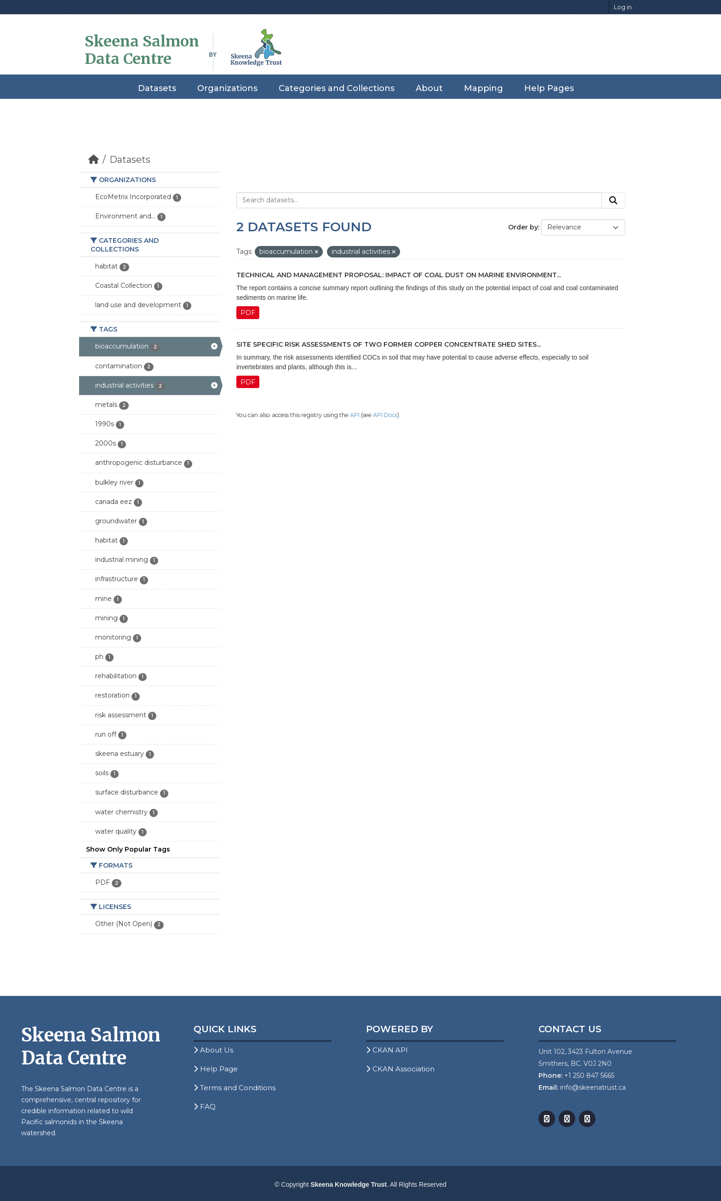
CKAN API (387, 1050)
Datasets (157, 88)
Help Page (216, 1068)
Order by (523, 227)
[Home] (93, 159)
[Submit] (613, 200)
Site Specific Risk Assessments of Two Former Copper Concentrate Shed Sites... (388, 344)
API (355, 415)
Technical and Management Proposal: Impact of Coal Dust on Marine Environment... (398, 275)
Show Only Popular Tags (128, 849)
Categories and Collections (337, 88)
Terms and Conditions (234, 1087)
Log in (623, 7)
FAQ (205, 1106)
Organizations (227, 88)
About (429, 88)
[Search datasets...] (419, 200)
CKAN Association (400, 1068)
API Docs (385, 415)
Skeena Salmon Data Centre (142, 50)
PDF (247, 313)
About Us (213, 1050)
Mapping (483, 88)
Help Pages (549, 88)
